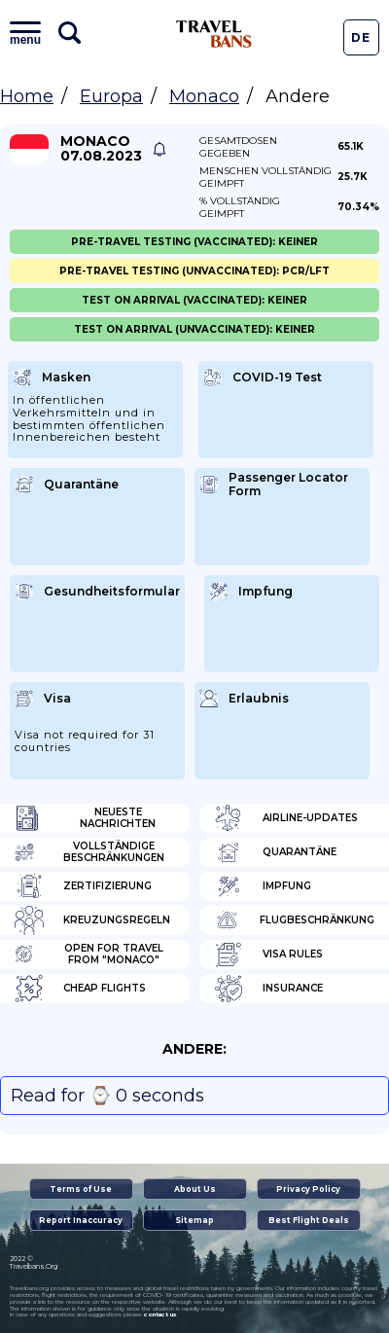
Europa (111, 96)
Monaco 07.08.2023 (101, 148)
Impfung (262, 886)
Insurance (268, 988)
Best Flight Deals (308, 1220)
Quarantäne (275, 852)
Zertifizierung (83, 886)
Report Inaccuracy (81, 1220)
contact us (160, 1314)
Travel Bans (214, 34)
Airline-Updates (286, 818)
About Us (195, 1189)
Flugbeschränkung (294, 920)
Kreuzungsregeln (92, 920)
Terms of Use (81, 1189)
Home (26, 96)
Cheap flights (80, 988)
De (361, 37)
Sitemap (194, 1220)
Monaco (204, 96)
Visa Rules (268, 954)
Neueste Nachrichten (85, 818)
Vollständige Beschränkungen (89, 852)
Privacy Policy (308, 1189)
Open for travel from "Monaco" (89, 954)
